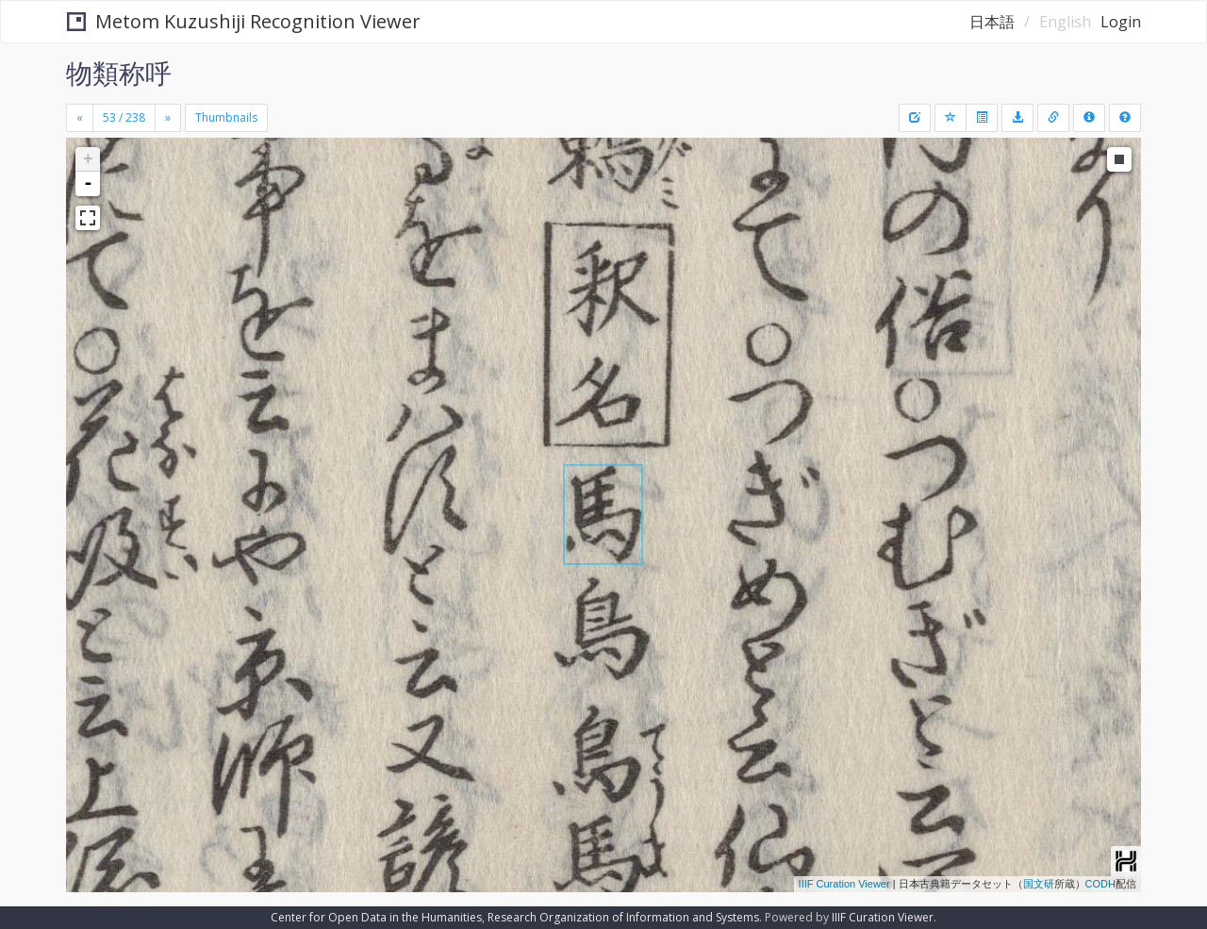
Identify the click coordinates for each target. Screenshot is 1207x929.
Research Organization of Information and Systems (623, 917)
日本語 (992, 21)
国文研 (1038, 883)
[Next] (168, 118)
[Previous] (79, 118)
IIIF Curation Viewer (844, 883)
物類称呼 (119, 73)
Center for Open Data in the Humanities (376, 917)
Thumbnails (226, 117)
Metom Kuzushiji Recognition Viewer (244, 21)
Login (1120, 21)
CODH (1100, 883)
